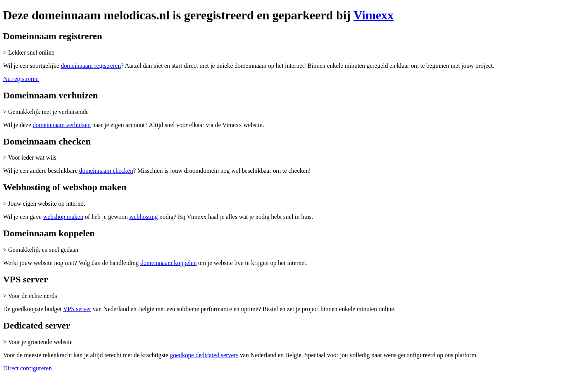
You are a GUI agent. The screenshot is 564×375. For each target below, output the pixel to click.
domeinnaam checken (106, 170)
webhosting (143, 216)
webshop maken (63, 216)
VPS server (77, 309)
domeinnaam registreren (91, 65)
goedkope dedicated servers (204, 355)
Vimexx (374, 15)
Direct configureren (27, 368)
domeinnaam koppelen (168, 263)
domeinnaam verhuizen (62, 125)
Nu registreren (21, 79)
